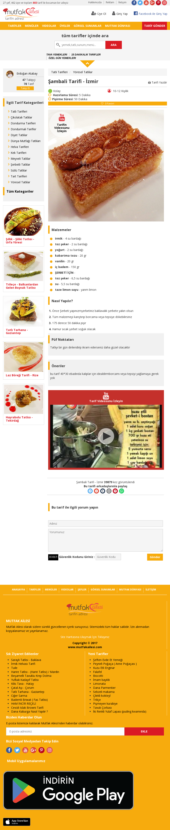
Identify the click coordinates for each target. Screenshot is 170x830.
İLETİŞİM (151, 589)
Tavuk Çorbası (102, 708)
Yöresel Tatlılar (20, 182)
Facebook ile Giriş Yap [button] (150, 13)
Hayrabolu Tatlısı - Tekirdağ (19, 419)
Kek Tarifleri (18, 153)
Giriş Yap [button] (120, 13)
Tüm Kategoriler (20, 191)
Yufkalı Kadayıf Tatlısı (25, 680)
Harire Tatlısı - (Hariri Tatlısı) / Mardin (35, 672)
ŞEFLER (82, 589)
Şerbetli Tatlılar (20, 164)
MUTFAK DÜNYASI (117, 26)
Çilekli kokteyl (101, 696)
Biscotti (98, 676)
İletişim (122, 2)
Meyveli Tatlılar (20, 159)
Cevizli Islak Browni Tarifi (27, 708)
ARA (114, 45)
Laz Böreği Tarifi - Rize (22, 375)
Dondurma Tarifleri (23, 123)
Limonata (99, 684)
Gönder (155, 557)
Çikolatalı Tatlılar (21, 117)
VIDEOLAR (49, 26)
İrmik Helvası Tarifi (23, 664)
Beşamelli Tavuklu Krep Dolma (31, 676)
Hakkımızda (95, 2)
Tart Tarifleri (19, 176)
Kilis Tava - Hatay (22, 684)
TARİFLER (14, 26)
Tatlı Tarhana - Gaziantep (17, 331)
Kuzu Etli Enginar (104, 668)
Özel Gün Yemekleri (62, 58)
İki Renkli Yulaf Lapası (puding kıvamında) (119, 711)
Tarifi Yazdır (157, 82)
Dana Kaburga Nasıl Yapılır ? (29, 711)
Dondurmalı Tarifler (23, 129)
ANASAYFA (18, 589)
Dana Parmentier (104, 688)
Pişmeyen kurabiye (105, 703)
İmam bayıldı (101, 680)
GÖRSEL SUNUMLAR (87, 26)
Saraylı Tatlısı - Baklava (26, 660)
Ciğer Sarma (19, 696)
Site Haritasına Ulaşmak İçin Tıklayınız (85, 637)
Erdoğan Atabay (27, 73)
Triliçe (97, 700)
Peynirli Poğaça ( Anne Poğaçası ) (115, 664)
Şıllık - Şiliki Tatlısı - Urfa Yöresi (20, 241)
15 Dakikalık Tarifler (86, 54)
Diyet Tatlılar (19, 135)
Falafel (97, 672)
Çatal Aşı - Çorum (22, 688)
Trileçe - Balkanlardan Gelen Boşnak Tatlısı (22, 286)
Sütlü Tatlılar (19, 170)
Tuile (14, 668)
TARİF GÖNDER (154, 26)
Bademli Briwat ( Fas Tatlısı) (29, 700)
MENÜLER (31, 26)
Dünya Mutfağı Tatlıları (25, 141)
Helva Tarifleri (20, 147)
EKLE (144, 731)
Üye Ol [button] (98, 13)
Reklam (110, 2)
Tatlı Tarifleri (19, 111)
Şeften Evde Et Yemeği (108, 660)
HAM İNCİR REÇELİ (23, 703)
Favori (107, 103)
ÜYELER (65, 26)
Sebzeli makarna (104, 692)
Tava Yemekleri (56, 54)
